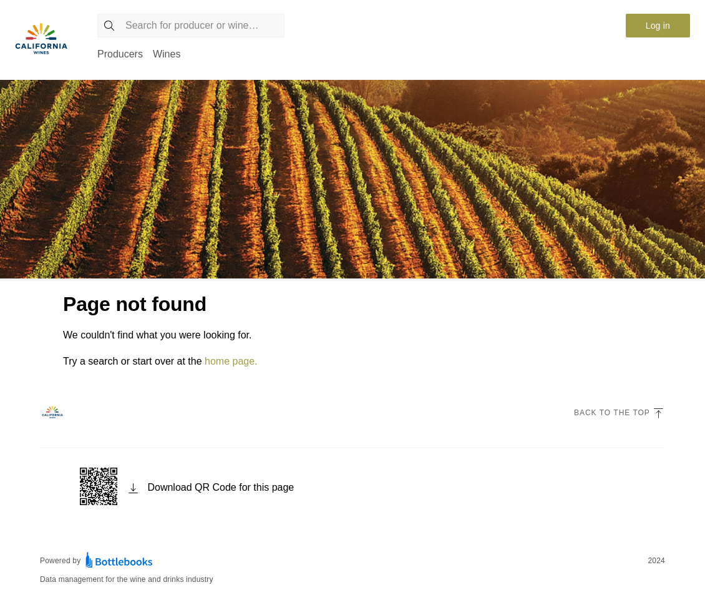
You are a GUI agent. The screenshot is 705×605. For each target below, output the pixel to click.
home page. (231, 361)
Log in (658, 26)
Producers (120, 54)
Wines (166, 54)
